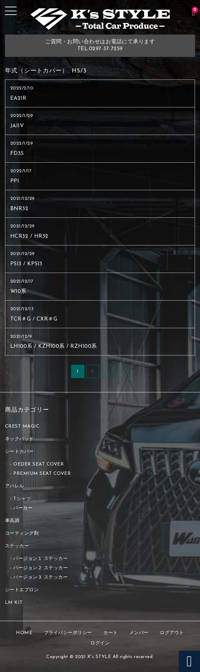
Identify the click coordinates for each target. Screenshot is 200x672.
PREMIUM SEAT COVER (42, 473)
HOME (24, 632)
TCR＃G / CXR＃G (33, 319)
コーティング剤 (22, 533)
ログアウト (172, 632)
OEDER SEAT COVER (38, 464)
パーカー (23, 508)
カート (110, 632)
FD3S (17, 153)
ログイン (100, 643)
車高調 (12, 520)
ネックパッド (19, 439)
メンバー (139, 632)
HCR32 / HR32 (29, 236)
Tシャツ (22, 498)
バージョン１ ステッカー (40, 558)
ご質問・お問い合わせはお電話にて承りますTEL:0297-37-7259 (100, 45)
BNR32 (19, 208)
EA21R (18, 98)
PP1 (14, 181)
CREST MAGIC (22, 426)
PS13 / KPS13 (26, 264)
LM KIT (14, 602)
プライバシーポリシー (68, 632)
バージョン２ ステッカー (40, 568)
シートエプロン (22, 590)
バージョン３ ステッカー (40, 577)
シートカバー (19, 451)
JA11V (17, 126)
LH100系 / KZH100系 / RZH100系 (53, 346)
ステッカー (17, 546)
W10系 (18, 291)
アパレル (14, 486)
